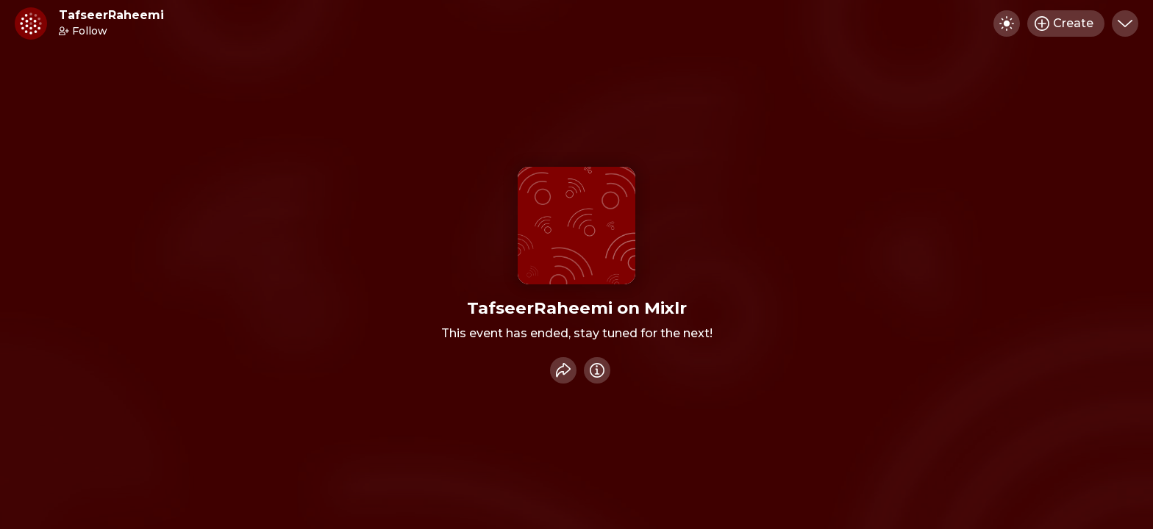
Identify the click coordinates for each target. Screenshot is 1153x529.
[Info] (597, 370)
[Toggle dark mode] (1006, 23)
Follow (83, 30)
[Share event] (563, 370)
